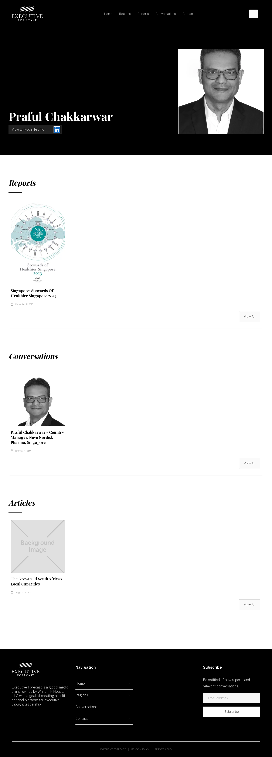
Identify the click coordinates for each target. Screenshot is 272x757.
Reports (143, 14)
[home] (27, 14)
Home (108, 14)
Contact (188, 14)
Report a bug (163, 749)
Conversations (166, 14)
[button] (125, 14)
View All (249, 316)
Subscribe (232, 711)
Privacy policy (140, 749)
